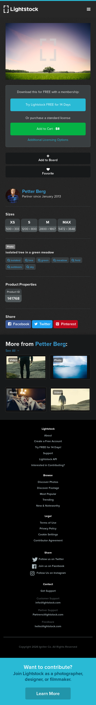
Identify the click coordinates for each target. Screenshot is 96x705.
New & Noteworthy (48, 506)
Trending (48, 500)
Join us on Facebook (51, 566)
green (43, 260)
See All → (13, 350)
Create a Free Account (48, 441)
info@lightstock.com (48, 602)
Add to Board (48, 158)
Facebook (18, 324)
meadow (60, 260)
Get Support (48, 591)
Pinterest (65, 324)
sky (30, 267)
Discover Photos (48, 482)
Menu (88, 9)
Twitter (42, 324)
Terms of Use (48, 523)
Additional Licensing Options (48, 139)
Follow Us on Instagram (51, 573)
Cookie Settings (48, 534)
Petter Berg (34, 191)
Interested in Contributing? (48, 465)
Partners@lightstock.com (48, 614)
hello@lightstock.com (48, 626)
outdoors (14, 267)
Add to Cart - (48, 128)
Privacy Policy (48, 528)
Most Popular (48, 494)
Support (48, 453)
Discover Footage (48, 488)
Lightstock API (48, 459)
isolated (13, 260)
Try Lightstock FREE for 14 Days (48, 104)
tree (29, 260)
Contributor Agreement (48, 540)
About (48, 435)
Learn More (48, 693)
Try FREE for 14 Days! (48, 447)
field (76, 260)
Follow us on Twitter (51, 559)
